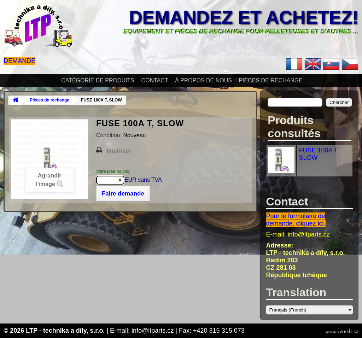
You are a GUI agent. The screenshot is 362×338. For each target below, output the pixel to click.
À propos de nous (203, 80)
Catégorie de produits (97, 80)
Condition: (109, 135)
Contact (154, 80)
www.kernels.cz (342, 331)
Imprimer (119, 151)
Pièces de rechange (270, 80)
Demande (19, 60)
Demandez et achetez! (243, 17)
